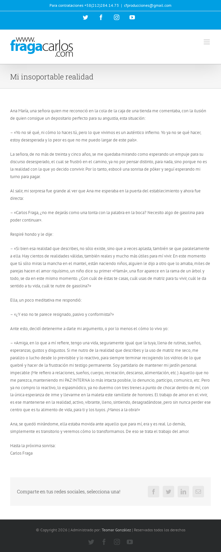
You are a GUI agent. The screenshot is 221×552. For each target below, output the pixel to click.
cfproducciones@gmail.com (148, 5)
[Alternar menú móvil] (207, 41)
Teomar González (116, 529)
